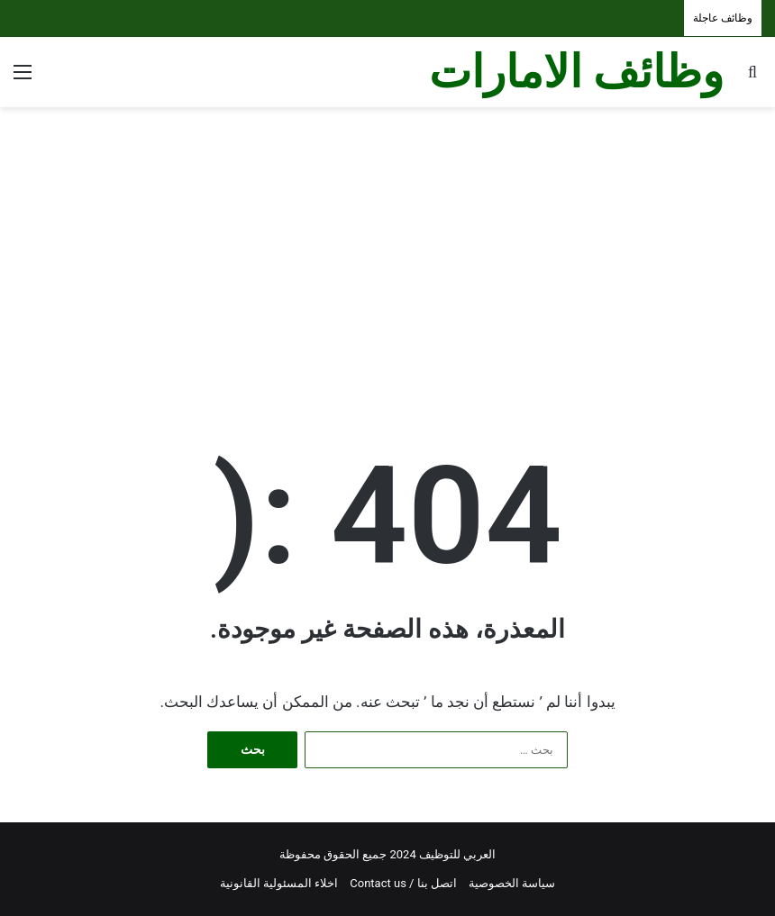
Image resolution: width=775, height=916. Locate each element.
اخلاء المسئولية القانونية (279, 883)
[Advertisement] (387, 251)
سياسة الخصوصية (512, 883)
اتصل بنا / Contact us (403, 883)
